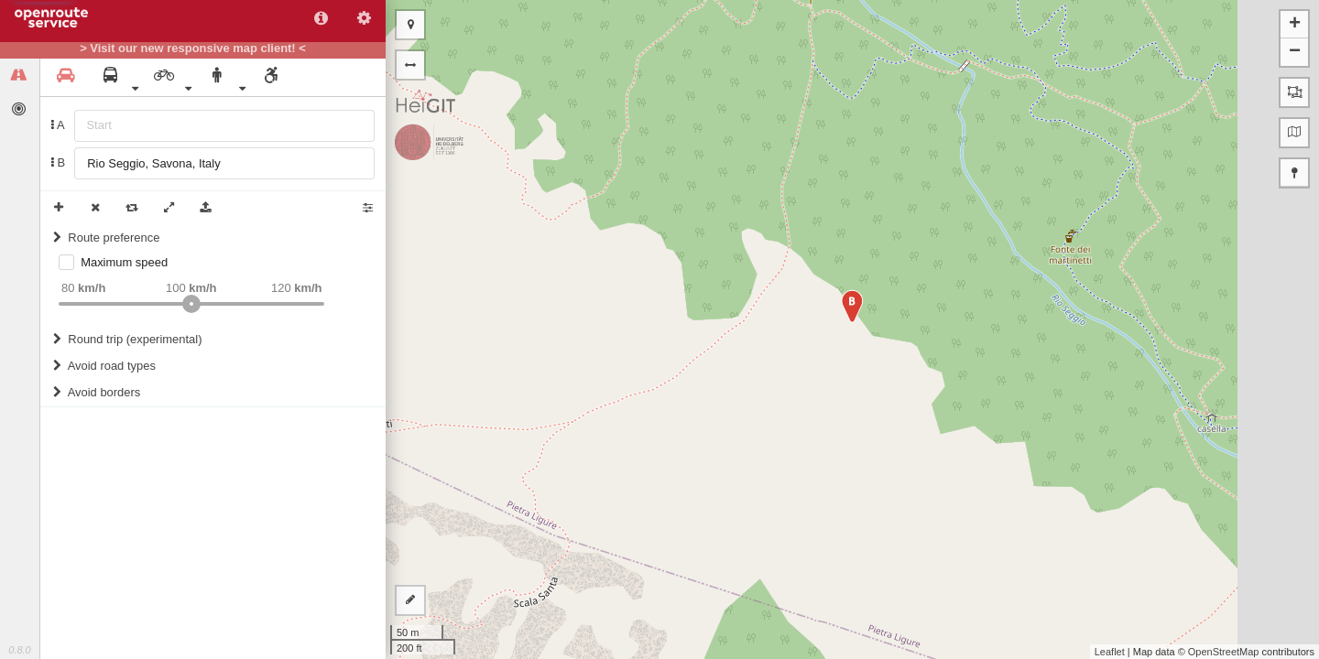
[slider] (191, 304)
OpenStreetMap (1223, 651)
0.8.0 (19, 649)
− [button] (1295, 52)
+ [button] (1295, 24)
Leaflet (1110, 651)
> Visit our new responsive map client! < (193, 48)
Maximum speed (124, 262)
